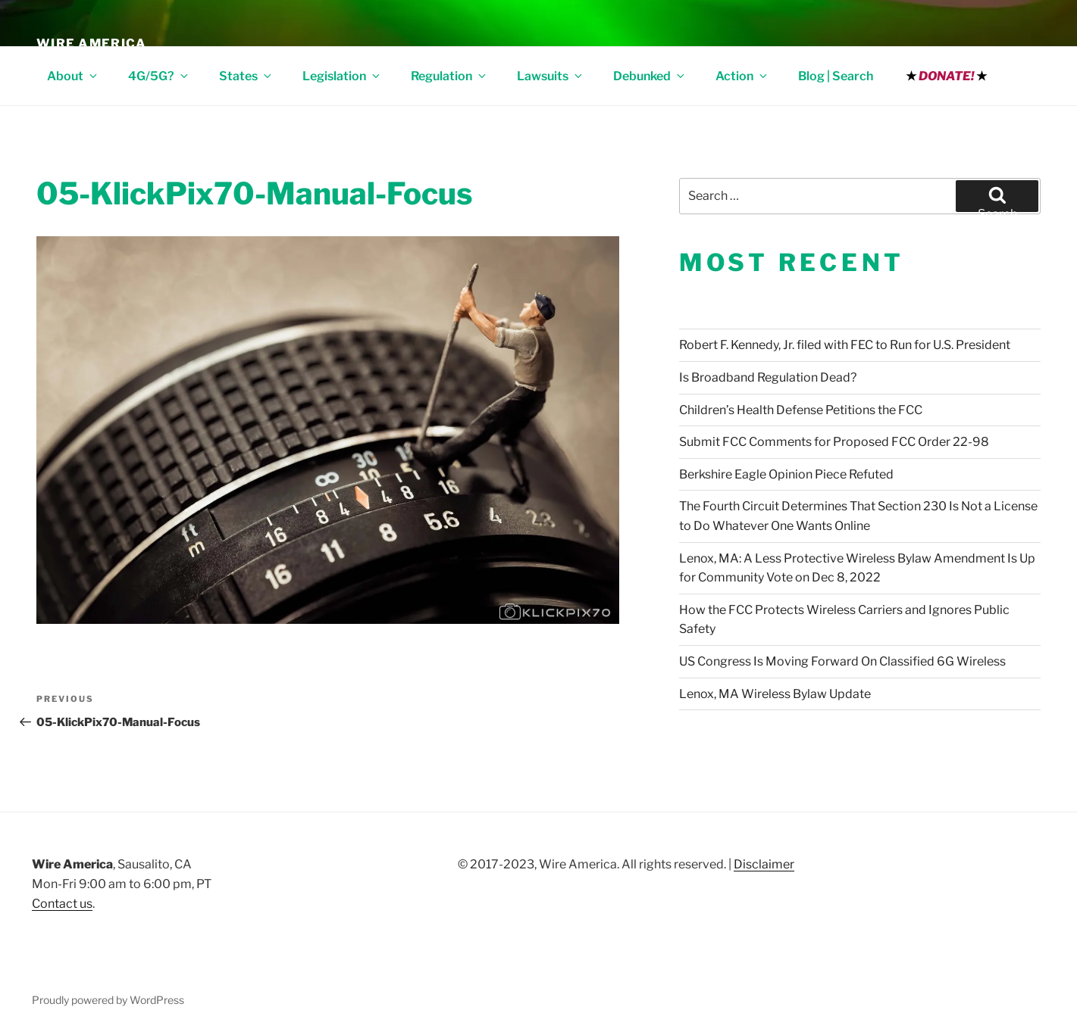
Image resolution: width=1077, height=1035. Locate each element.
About (73, 76)
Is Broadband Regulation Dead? (767, 377)
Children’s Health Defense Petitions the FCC (800, 410)
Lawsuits (550, 76)
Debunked (650, 76)
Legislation (342, 76)
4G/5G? (159, 76)
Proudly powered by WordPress (108, 999)
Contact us (62, 903)
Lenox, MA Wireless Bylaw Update (775, 694)
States (246, 76)
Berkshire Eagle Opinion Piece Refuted (786, 474)
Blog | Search (835, 76)
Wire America (91, 43)
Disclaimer (764, 864)
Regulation (449, 76)
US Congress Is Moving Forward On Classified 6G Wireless (842, 661)
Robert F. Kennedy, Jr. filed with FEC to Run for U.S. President (844, 345)
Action (742, 76)
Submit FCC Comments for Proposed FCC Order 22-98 (834, 442)
